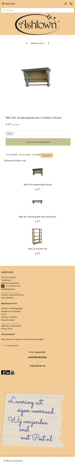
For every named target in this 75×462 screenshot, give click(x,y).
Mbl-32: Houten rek (37, 249)
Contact (4, 308)
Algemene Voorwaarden (11, 326)
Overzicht (46, 155)
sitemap (26, 457)
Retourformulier (8, 320)
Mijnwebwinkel (63, 457)
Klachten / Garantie (9, 317)
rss (31, 457)
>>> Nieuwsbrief (10, 345)
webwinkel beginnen (41, 457)
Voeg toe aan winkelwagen (38, 142)
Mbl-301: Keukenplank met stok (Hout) (37, 217)
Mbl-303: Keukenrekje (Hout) (37, 184)
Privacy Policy (6, 328)
